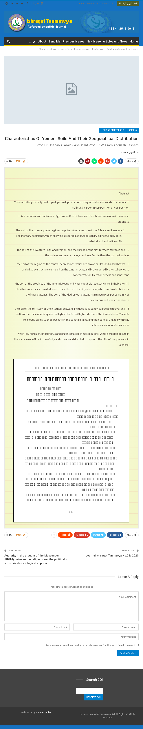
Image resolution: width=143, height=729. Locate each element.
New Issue (94, 41)
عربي (32, 41)
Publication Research (112, 130)
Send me (54, 41)
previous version (105, 3)
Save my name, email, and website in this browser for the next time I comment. (90, 645)
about (42, 41)
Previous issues (73, 41)
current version (86, 3)
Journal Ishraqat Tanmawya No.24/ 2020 (112, 555)
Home (134, 41)
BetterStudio (44, 712)
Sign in (38, 3)
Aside (133, 130)
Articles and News (115, 41)
